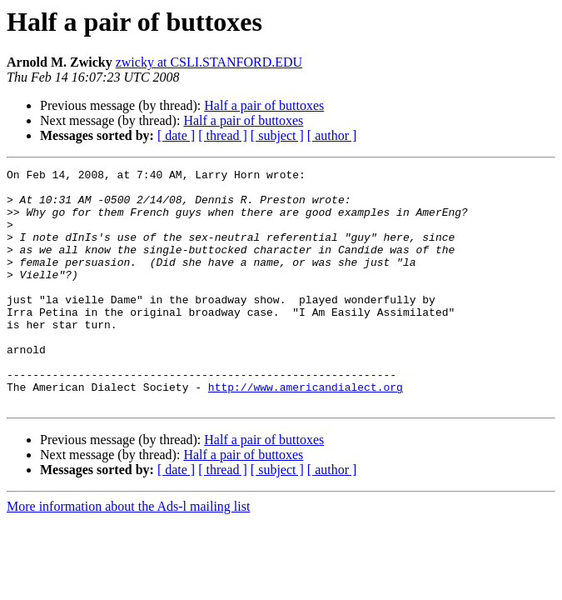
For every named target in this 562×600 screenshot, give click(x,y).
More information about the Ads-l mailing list (128, 554)
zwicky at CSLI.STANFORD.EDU (209, 62)
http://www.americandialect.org (305, 431)
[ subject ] (277, 135)
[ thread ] (222, 135)
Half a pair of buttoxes (264, 105)
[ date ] (176, 135)
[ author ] (332, 135)
